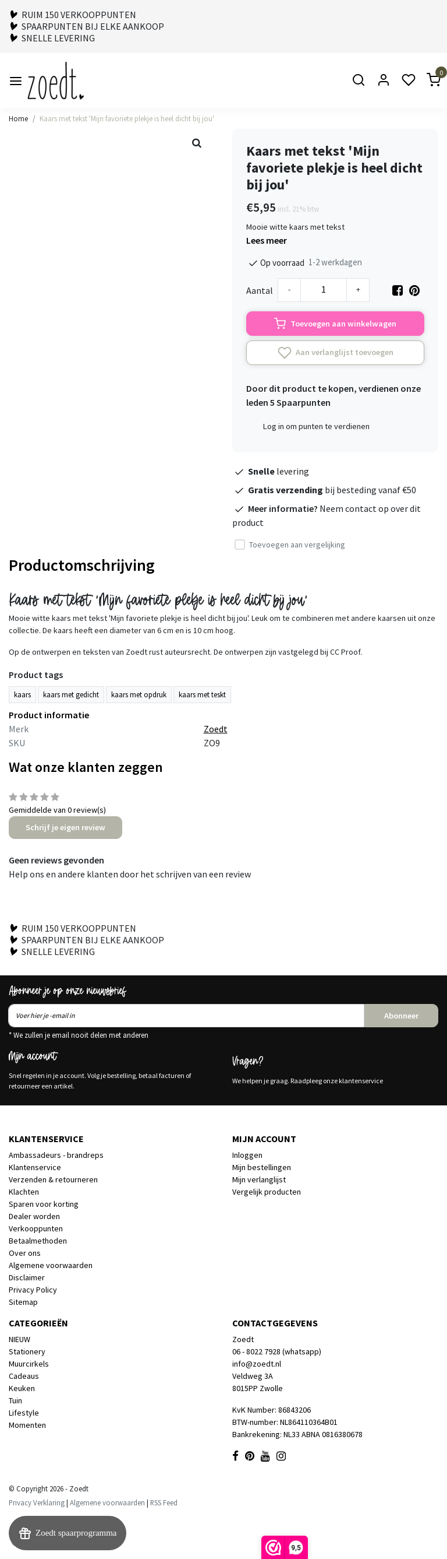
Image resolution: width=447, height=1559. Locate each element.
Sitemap (23, 1302)
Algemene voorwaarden (51, 1265)
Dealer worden (34, 1216)
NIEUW (19, 1339)
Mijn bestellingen (261, 1167)
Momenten (27, 1425)
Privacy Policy (33, 1289)
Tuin (15, 1400)
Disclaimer (27, 1277)
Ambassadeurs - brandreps (56, 1155)
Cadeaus (24, 1376)
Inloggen (247, 1155)
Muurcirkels (29, 1363)
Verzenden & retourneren (53, 1179)
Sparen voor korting (44, 1204)
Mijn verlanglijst (259, 1179)
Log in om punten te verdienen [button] (316, 426)
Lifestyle (24, 1412)
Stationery (27, 1351)
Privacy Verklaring (37, 1502)
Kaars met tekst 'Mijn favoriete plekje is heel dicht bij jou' (127, 118)
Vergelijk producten (266, 1191)
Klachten (24, 1191)
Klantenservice (35, 1167)
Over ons (25, 1253)
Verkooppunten (36, 1228)
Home (18, 118)
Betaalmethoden (38, 1240)
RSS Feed (164, 1502)
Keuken (22, 1388)
